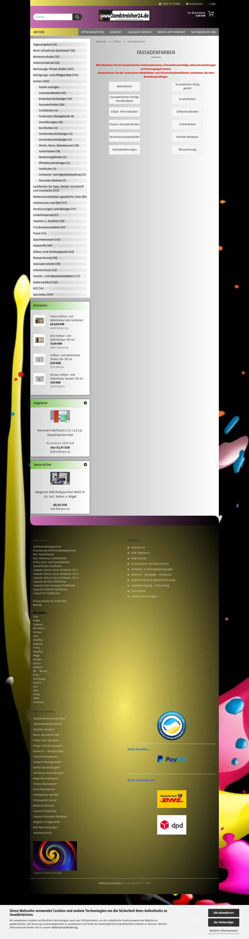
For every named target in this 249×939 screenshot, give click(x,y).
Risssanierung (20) (45, 258)
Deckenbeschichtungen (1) (55, 139)
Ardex (36, 620)
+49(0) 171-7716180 (169, 4)
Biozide (37, 605)
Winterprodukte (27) (46, 57)
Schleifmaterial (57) (45, 215)
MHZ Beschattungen (45, 827)
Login (212, 4)
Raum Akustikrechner (46, 735)
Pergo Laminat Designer (48, 745)
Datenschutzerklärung (64, 927)
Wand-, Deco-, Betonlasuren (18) (59, 145)
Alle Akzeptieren (224, 912)
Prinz (36, 675)
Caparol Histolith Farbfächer (50, 589)
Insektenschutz (42, 833)
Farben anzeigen (49, 87)
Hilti (35, 690)
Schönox (38, 702)
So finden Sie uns (203, 32)
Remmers (39, 628)
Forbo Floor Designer (46, 740)
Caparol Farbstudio (44, 811)
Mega (36, 655)
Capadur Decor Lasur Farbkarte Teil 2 (56, 574)
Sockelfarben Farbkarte (47, 566)
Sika (35, 616)
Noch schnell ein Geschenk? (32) (54, 50)
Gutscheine (138, 591)
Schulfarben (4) (48, 110)
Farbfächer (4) (47, 169)
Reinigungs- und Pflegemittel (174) (55, 75)
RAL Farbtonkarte (43, 554)
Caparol (38, 624)
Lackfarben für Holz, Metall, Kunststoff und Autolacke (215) (58, 188)
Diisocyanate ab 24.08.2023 (50, 601)
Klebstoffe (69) (42, 245)
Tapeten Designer (44, 729)
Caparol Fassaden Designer (50, 816)
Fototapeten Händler (46, 794)
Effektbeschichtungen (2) (54, 163)
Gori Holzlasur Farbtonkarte (50, 558)
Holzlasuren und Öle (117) (50, 203)
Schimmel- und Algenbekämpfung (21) (62, 174)
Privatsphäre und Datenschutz (150, 563)
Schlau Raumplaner (45, 784)
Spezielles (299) (43, 294)
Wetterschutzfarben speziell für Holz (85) (60, 197)
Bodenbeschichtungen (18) (55, 99)
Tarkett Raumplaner (45, 756)
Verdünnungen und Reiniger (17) (54, 209)
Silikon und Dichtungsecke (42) (53, 252)
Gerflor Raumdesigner (46, 767)
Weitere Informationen (224, 930)
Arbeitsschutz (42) (45, 270)
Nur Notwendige (224, 922)
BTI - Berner (40, 671)
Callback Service (140, 32)
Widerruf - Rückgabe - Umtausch (151, 574)
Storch (37, 682)
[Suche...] (77, 17)
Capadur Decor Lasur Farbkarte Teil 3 (56, 577)
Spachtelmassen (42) (46, 239)
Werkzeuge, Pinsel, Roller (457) (53, 69)
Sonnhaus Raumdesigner (48, 773)
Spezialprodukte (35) (46, 264)
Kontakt (116, 32)
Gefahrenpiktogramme (47, 546)
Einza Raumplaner (44, 789)
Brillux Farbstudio (43, 805)
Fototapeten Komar (45, 800)
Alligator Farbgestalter (46, 822)
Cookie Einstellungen (144, 596)
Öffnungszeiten (92, 32)
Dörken (37, 659)
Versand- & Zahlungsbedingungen (152, 569)
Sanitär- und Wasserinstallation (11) (56, 276)
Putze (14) (39, 233)
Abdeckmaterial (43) (46, 63)
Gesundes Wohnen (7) (52, 180)
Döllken (37, 667)
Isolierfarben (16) (49, 151)
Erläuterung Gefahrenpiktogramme (54, 550)
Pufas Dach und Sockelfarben (51, 562)
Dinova (37, 632)
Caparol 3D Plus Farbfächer (50, 581)
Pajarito (38, 644)
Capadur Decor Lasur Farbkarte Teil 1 (55, 570)
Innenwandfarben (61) (52, 93)
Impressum (138, 547)
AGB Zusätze (138, 558)
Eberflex (38, 640)
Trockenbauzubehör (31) (49, 227)
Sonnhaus (39, 679)
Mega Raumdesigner (45, 778)
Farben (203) (41, 81)
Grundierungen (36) (51, 122)
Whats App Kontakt (171, 32)
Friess (36, 647)
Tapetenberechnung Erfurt (49, 718)
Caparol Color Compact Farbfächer (54, 585)
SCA (35, 686)
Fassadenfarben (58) (51, 104)
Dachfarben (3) (48, 128)
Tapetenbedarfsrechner (47, 724)
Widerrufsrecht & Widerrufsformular (153, 580)
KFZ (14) (38, 288)
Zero (36, 636)
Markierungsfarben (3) (52, 157)
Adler (36, 698)
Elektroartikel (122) (45, 282)
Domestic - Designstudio (48, 751)
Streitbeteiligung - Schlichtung (150, 585)
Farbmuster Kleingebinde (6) (56, 116)
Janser (37, 663)
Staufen (38, 651)
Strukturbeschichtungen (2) (56, 134)
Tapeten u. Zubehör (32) (48, 221)
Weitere (39, 32)
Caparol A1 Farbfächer (46, 593)
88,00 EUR (60, 505)
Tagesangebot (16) (45, 44)
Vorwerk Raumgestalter (47, 762)
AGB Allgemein (140, 553)
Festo (36, 694)
